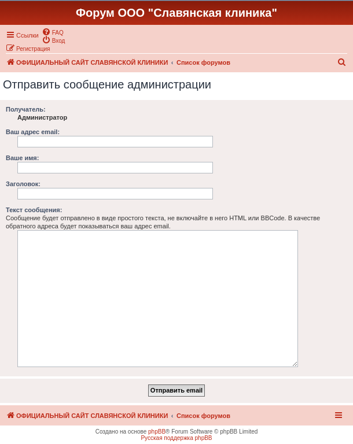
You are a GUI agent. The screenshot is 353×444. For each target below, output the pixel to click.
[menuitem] (53, 32)
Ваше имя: (22, 157)
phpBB (157, 431)
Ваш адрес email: (33, 131)
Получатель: (26, 109)
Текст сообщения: (34, 209)
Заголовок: (23, 183)
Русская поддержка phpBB (176, 438)
